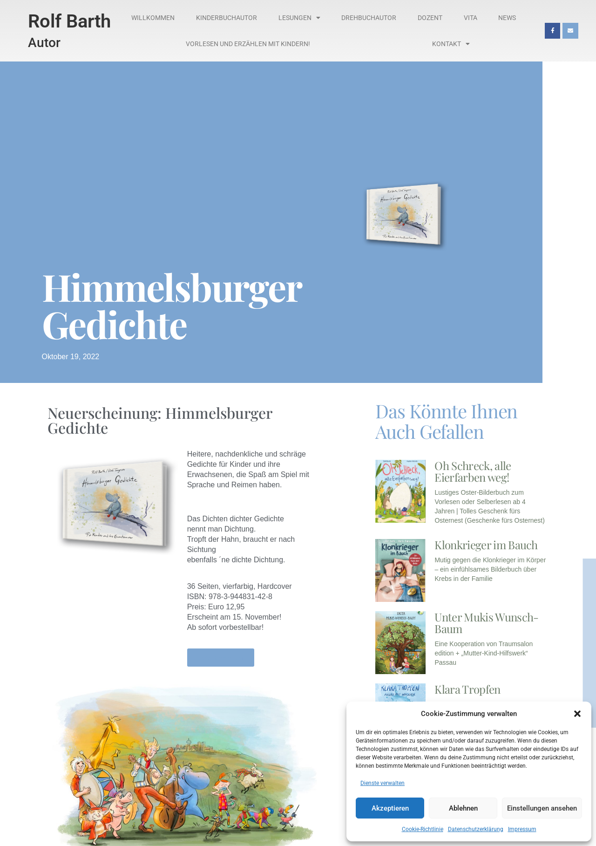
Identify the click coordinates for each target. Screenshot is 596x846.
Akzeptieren (390, 808)
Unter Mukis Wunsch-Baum (486, 622)
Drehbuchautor (368, 17)
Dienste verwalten (382, 783)
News (507, 17)
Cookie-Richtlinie (422, 829)
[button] (577, 713)
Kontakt (451, 44)
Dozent (430, 17)
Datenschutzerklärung (475, 829)
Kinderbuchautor (226, 17)
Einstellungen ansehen (542, 808)
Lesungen (299, 18)
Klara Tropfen (467, 689)
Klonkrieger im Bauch (485, 544)
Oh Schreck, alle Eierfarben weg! (472, 471)
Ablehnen (463, 808)
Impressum (522, 829)
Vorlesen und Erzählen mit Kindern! (248, 44)
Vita (470, 17)
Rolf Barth (69, 21)
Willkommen (153, 17)
